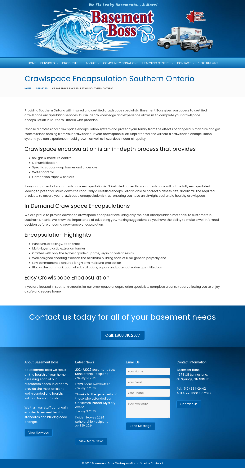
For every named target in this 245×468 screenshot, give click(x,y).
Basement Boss (103, 463)
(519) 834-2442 (194, 388)
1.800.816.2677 (201, 393)
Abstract (157, 463)
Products (72, 63)
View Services (38, 432)
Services (50, 63)
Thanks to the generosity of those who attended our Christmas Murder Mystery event (96, 400)
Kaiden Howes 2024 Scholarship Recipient (91, 419)
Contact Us (188, 404)
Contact (186, 63)
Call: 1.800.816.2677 (122, 335)
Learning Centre (158, 63)
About (93, 63)
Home (32, 63)
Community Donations (120, 63)
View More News (91, 441)
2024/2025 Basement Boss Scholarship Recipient (95, 371)
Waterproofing (125, 463)
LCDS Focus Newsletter (92, 384)
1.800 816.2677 (208, 63)
